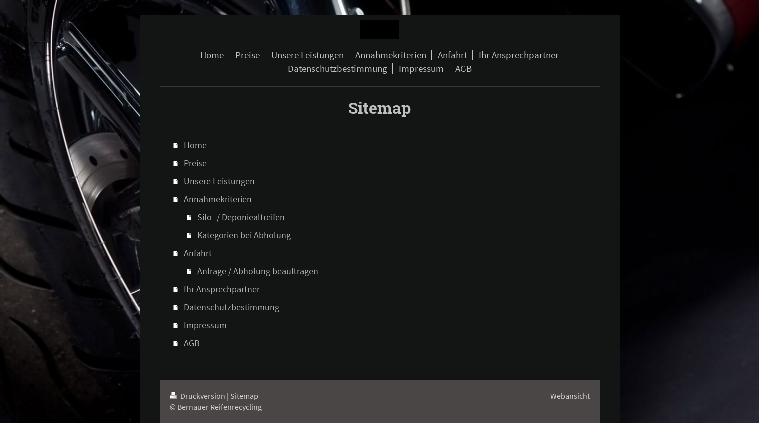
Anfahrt (198, 253)
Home (195, 145)
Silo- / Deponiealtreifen (241, 217)
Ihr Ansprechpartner (222, 289)
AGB (192, 343)
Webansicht (570, 396)
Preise (195, 163)
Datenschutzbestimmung (231, 307)
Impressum (205, 325)
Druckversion (198, 396)
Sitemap (244, 396)
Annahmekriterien (218, 199)
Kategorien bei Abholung (244, 235)
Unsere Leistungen (219, 181)
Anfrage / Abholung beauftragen (257, 271)
